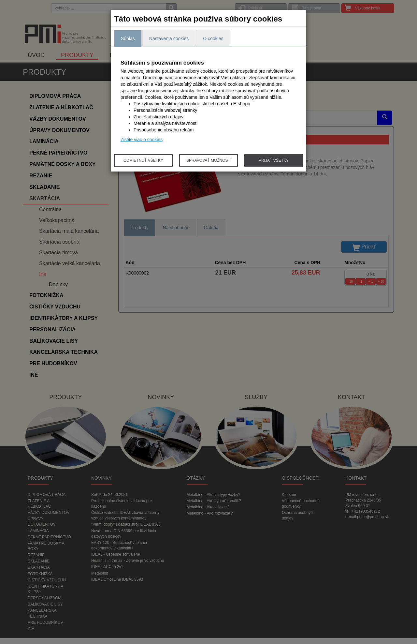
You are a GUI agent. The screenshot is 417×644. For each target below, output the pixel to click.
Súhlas (128, 38)
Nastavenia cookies (169, 38)
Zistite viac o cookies (142, 139)
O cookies (213, 38)
